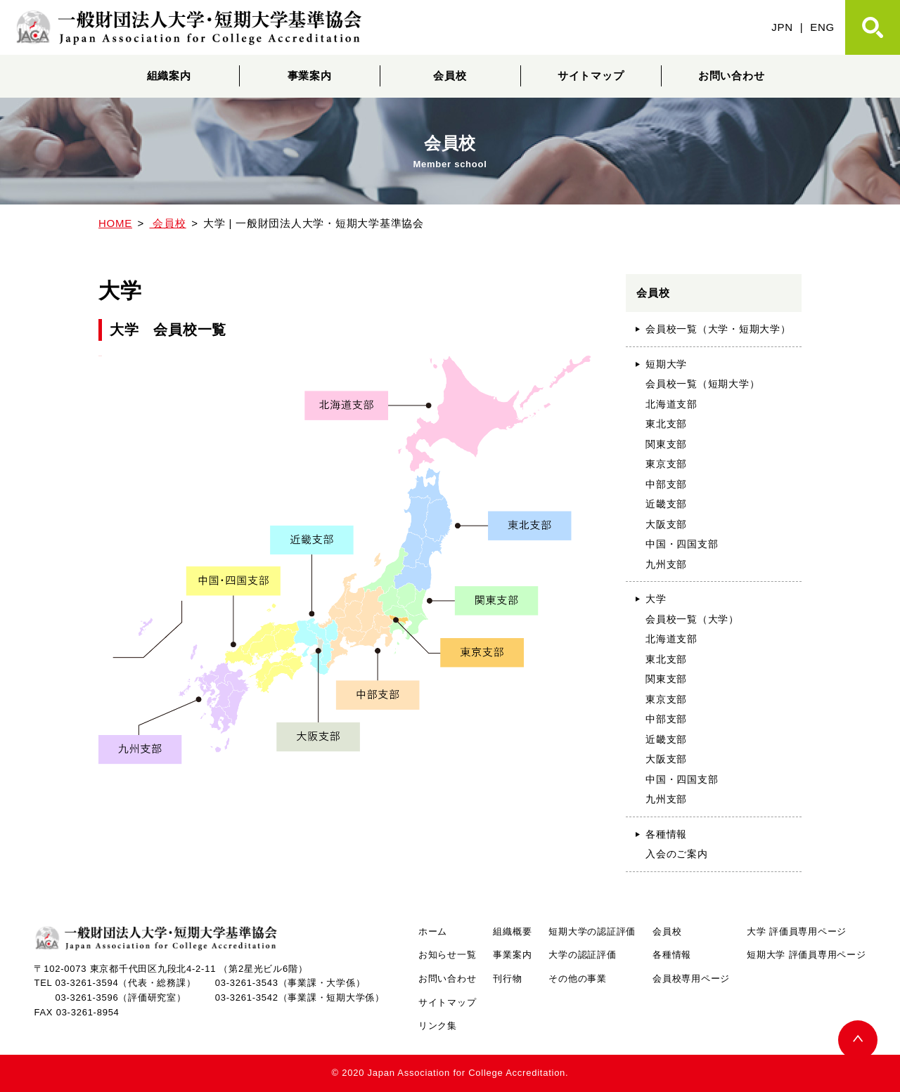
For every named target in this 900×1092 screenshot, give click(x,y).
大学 (656, 598)
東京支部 (666, 463)
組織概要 (512, 931)
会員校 (449, 76)
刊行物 (507, 978)
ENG (822, 27)
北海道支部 (671, 404)
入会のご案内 (676, 853)
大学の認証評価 (582, 954)
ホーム (432, 931)
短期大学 (666, 364)
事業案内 (310, 76)
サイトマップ (591, 76)
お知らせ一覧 (447, 954)
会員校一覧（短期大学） (702, 383)
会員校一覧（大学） (692, 619)
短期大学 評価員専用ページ (806, 954)
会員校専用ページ (691, 978)
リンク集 (437, 1025)
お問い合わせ (731, 76)
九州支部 (666, 564)
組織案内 (169, 76)
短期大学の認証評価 (592, 931)
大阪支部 (666, 524)
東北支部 (666, 423)
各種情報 (666, 834)
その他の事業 (577, 978)
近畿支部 (666, 503)
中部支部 (666, 484)
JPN (782, 27)
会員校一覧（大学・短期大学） (718, 328)
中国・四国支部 (681, 544)
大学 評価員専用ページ (797, 931)
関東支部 (666, 444)
